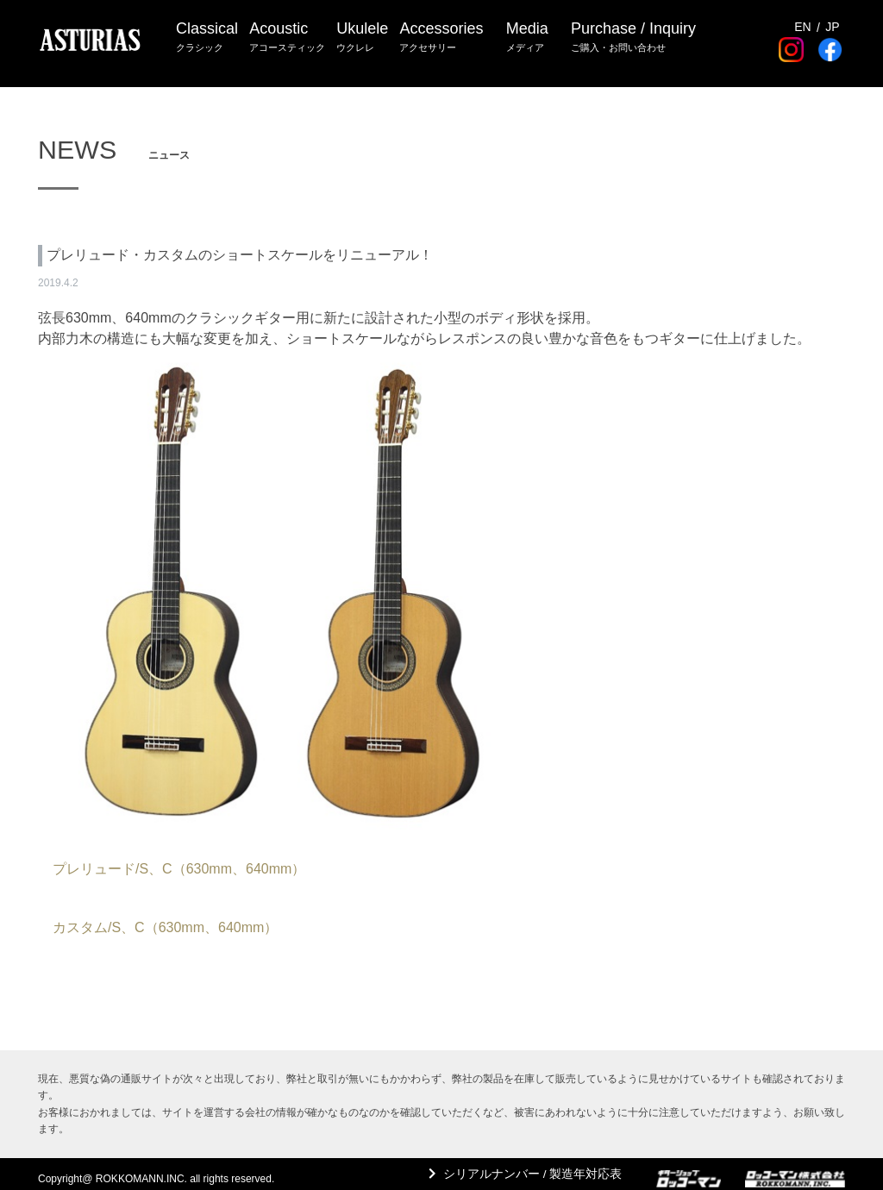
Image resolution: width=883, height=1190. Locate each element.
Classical (207, 35)
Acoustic (290, 35)
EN (802, 16)
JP (832, 16)
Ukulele (367, 35)
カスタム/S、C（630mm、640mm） (165, 927)
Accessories (449, 35)
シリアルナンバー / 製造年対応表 (525, 1174)
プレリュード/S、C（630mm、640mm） (179, 868)
